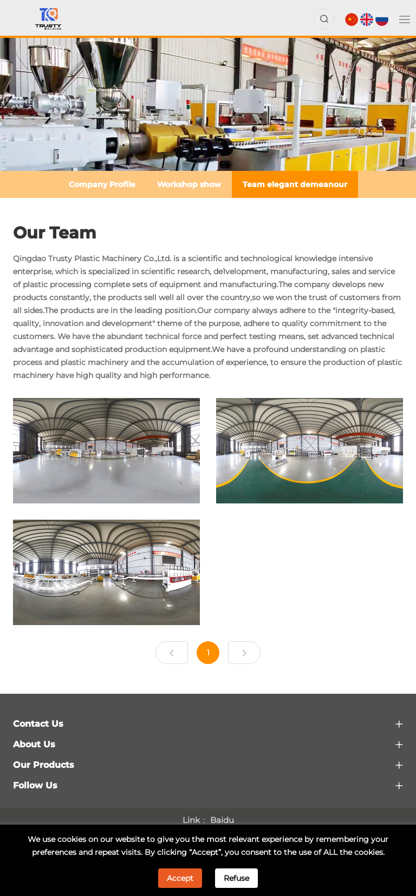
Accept (180, 878)
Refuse (236, 878)
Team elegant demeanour (295, 184)
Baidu (222, 820)
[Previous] (171, 652)
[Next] (244, 652)
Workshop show (189, 184)
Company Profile (102, 184)
